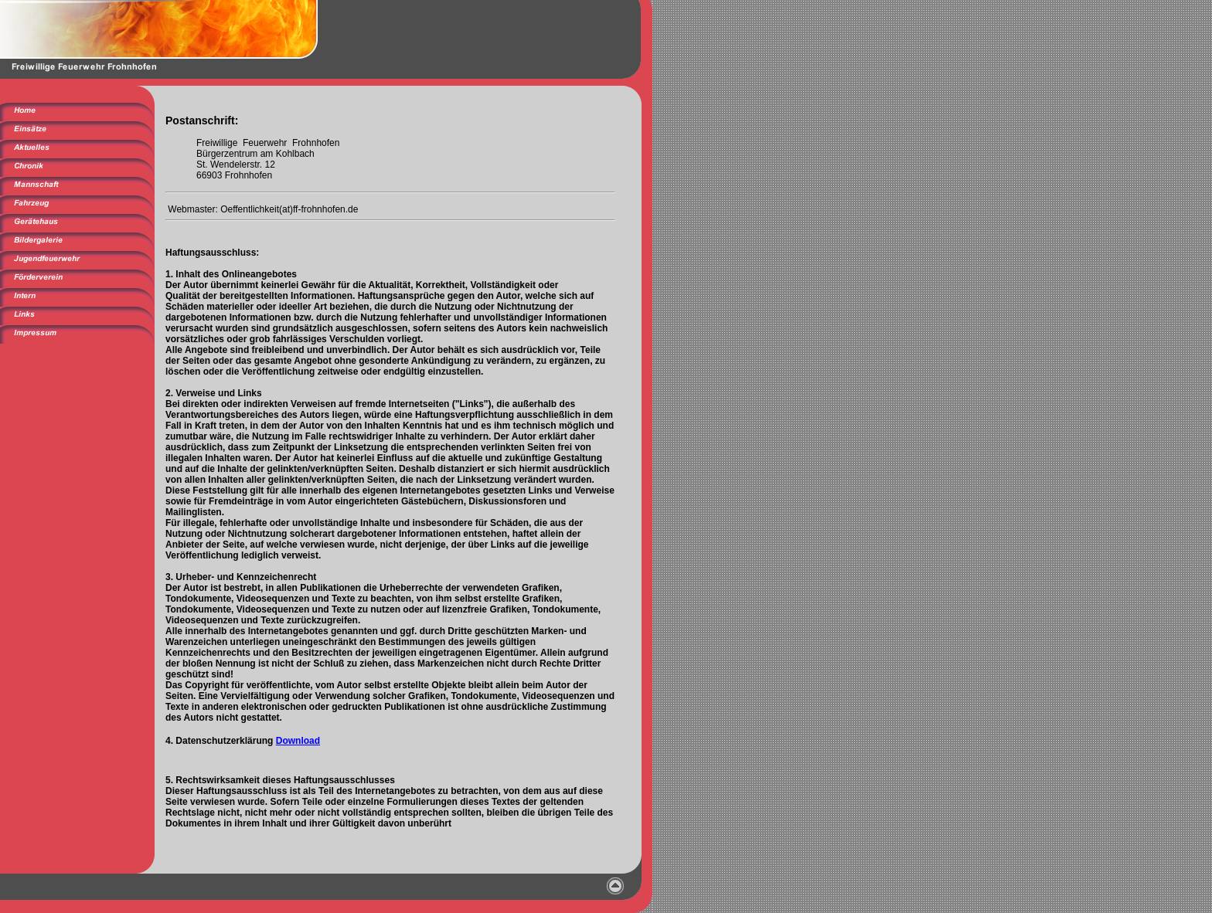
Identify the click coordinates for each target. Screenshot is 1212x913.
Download (298, 740)
